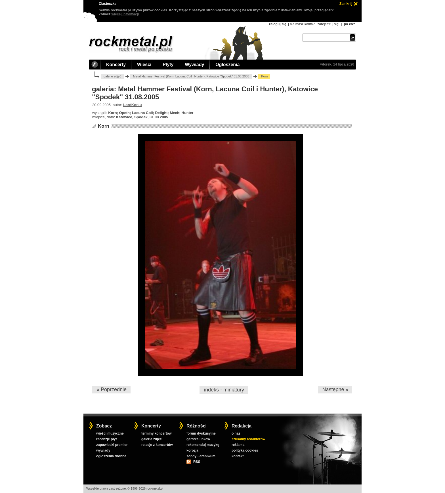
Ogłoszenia (227, 64)
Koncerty (116, 64)
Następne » (335, 389)
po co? (349, 24)
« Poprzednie (111, 389)
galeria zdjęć (151, 439)
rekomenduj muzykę (202, 445)
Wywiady (194, 64)
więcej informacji (125, 14)
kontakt (238, 456)
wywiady (103, 450)
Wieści (144, 64)
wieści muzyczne (110, 433)
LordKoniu (132, 105)
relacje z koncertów (157, 445)
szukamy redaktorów (248, 439)
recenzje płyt (106, 439)
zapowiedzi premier (112, 445)
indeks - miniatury (224, 390)
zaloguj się (277, 24)
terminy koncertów (156, 433)
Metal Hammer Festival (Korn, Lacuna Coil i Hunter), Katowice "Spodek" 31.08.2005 (191, 76)
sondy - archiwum (200, 456)
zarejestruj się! (328, 24)
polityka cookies (245, 450)
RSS (196, 462)
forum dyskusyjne (201, 433)
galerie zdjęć (112, 76)
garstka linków (198, 439)
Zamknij (345, 4)
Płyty (168, 64)
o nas (236, 433)
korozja (192, 450)
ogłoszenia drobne (111, 456)
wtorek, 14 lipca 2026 (337, 64)
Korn (103, 126)
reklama (238, 445)
